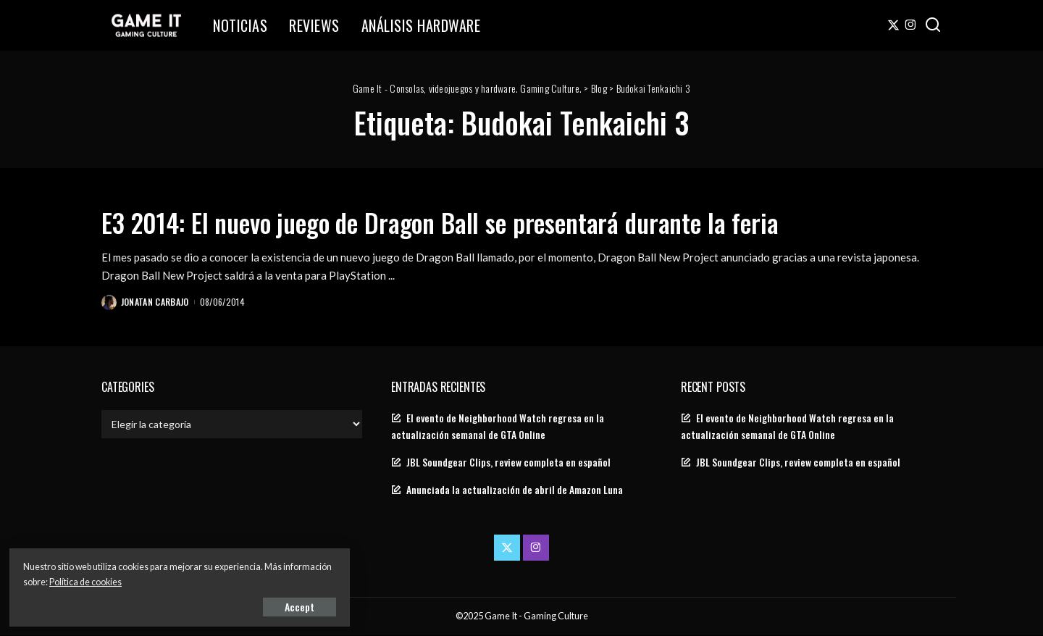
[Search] (933, 25)
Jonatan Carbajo (156, 302)
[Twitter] (893, 25)
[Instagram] (911, 25)
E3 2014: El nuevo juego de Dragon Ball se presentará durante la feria (488, 221)
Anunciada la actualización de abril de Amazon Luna (514, 490)
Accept (177, 604)
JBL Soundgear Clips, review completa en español (508, 463)
